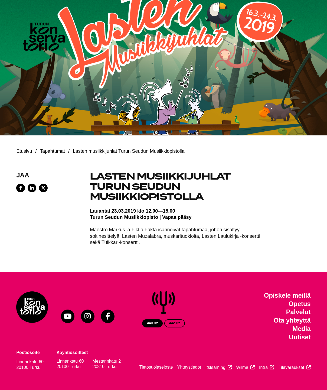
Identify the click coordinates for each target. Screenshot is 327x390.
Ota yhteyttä (292, 320)
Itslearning (215, 367)
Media (301, 328)
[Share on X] (43, 188)
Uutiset (299, 337)
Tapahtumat (52, 151)
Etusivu (24, 151)
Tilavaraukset (291, 367)
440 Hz (152, 323)
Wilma (242, 367)
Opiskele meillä (287, 295)
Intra (263, 367)
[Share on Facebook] (20, 188)
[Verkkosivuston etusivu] (43, 38)
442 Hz (174, 323)
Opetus (300, 303)
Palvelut (298, 312)
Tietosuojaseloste (156, 367)
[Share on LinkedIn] (32, 188)
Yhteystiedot (189, 367)
